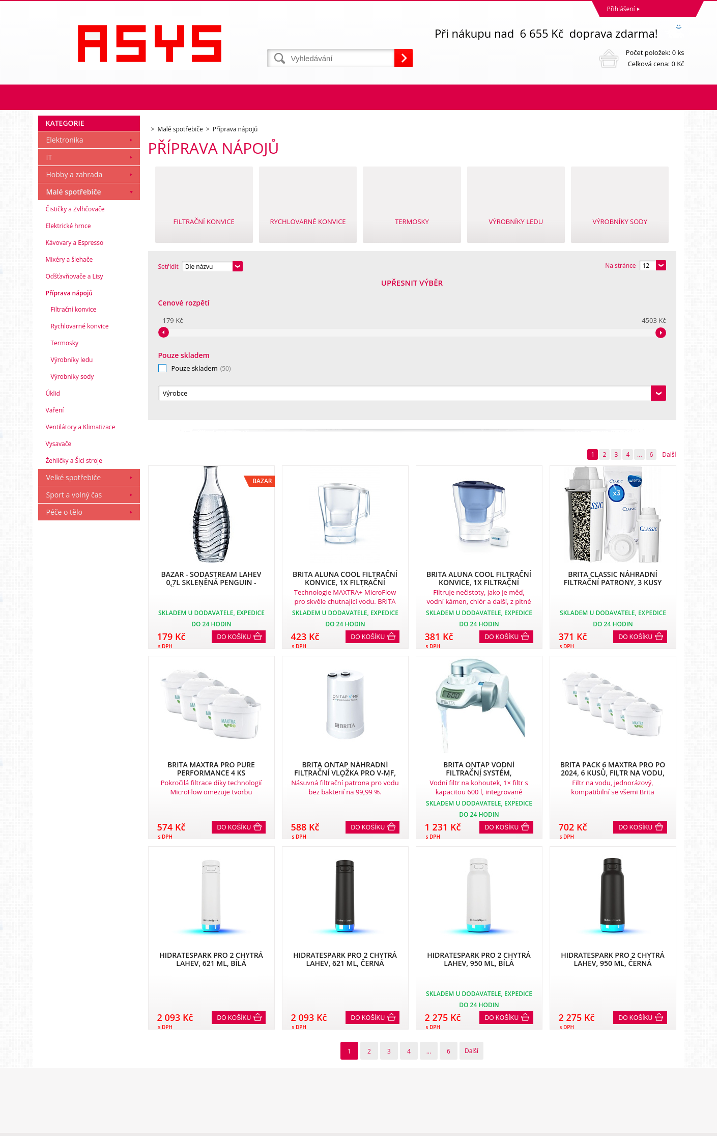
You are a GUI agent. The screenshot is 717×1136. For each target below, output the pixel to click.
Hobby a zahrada (74, 313)
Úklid (53, 532)
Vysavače (59, 582)
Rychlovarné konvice (80, 464)
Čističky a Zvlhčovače (75, 347)
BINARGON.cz (664, 1125)
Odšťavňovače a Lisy (74, 414)
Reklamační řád (62, 1054)
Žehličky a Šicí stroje (74, 599)
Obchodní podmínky (70, 1041)
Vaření (55, 548)
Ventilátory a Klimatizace (81, 565)
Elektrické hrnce (68, 364)
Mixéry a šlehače (69, 398)
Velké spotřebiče (73, 616)
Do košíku (234, 498)
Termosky (65, 481)
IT (49, 295)
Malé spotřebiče (73, 330)
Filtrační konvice (74, 448)
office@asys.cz (381, 1086)
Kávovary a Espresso (75, 381)
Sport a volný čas (74, 633)
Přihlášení (621, 9)
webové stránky (612, 1125)
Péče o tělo (64, 650)
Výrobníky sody (72, 515)
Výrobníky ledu (72, 498)
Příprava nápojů (69, 431)
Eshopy (573, 1125)
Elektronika (64, 278)
